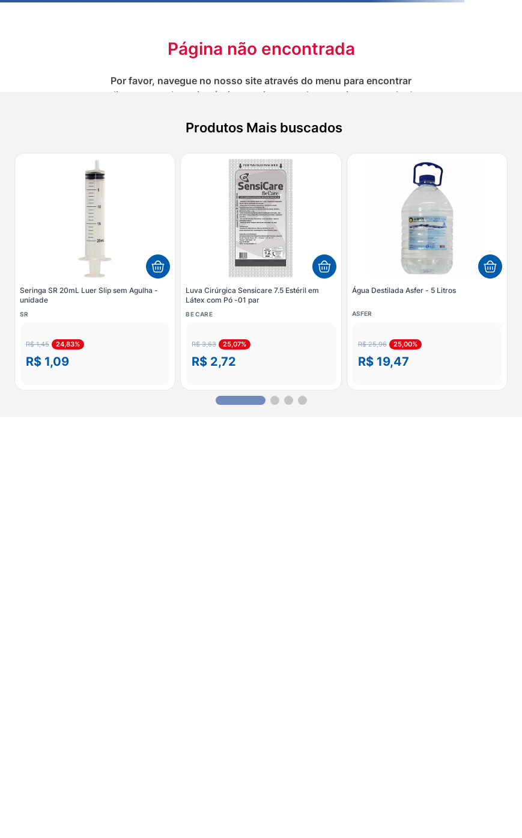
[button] (95, 353)
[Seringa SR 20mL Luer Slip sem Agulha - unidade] (94, 271)
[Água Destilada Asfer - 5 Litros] (427, 271)
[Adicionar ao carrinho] (158, 266)
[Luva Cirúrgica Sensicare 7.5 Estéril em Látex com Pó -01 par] (260, 271)
